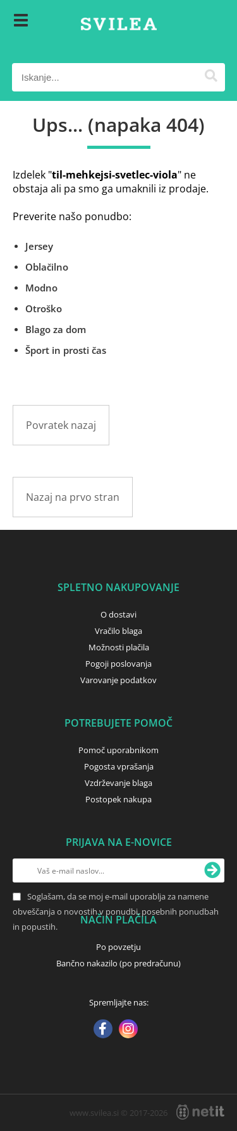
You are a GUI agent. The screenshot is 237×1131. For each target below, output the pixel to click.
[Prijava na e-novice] (212, 870)
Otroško (43, 308)
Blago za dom (55, 329)
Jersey (39, 246)
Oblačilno (46, 267)
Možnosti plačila (118, 647)
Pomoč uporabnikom (118, 750)
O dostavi (118, 614)
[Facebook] (103, 1030)
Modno (41, 287)
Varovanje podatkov (118, 680)
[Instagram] (128, 1030)
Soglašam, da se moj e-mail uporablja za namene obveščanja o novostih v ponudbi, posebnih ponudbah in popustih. (116, 911)
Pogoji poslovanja (118, 663)
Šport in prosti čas (65, 350)
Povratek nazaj (61, 425)
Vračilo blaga (118, 630)
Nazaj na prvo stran (72, 497)
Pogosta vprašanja (119, 766)
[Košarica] (212, 22)
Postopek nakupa (118, 799)
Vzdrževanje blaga (118, 782)
